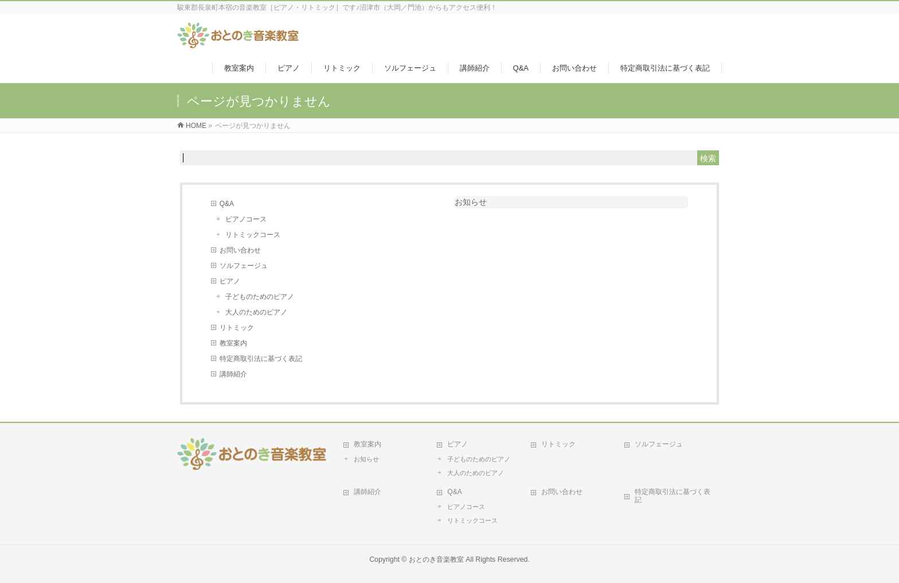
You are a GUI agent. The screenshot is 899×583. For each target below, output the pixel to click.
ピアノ (230, 281)
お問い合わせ (240, 250)
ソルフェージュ (244, 266)
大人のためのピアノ (256, 312)
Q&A (227, 204)
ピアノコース (246, 219)
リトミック (237, 328)
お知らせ (471, 202)
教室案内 (233, 343)
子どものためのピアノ (259, 297)
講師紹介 (233, 374)
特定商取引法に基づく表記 (261, 359)
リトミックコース (252, 235)
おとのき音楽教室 (436, 559)
